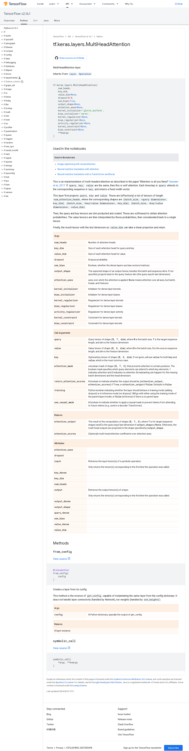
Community (108, 3)
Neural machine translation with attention (78, 169)
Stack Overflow (125, 724)
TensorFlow (58, 36)
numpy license (80, 685)
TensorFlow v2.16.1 (17, 14)
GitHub (179, 3)
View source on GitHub (69, 58)
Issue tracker (124, 714)
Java (45, 20)
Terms (50, 748)
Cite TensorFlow (126, 734)
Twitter (50, 724)
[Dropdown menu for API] (73, 4)
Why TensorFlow (133, 3)
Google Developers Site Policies (107, 682)
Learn (52, 3)
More (57, 20)
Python (100, 36)
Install (40, 3)
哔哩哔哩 (51, 729)
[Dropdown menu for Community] (118, 4)
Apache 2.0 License (65, 682)
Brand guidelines (126, 729)
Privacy (59, 748)
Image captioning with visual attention (76, 164)
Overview (9, 20)
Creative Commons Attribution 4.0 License (133, 679)
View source (60, 558)
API (69, 36)
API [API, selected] (67, 3)
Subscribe (173, 747)
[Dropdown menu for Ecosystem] (95, 4)
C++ (35, 20)
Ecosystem (86, 3)
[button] (20, 32)
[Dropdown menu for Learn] (59, 4)
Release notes (125, 719)
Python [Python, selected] (24, 20)
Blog (49, 714)
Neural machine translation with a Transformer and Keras (86, 174)
